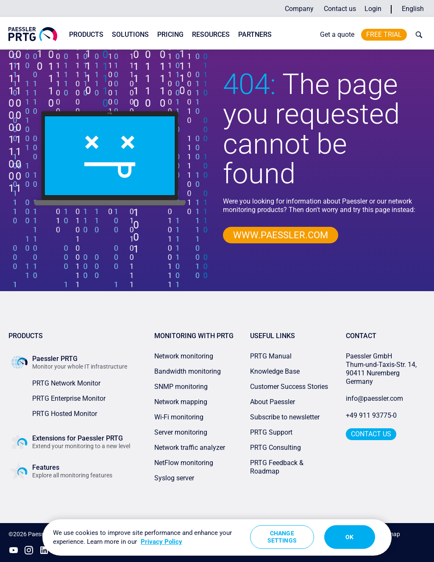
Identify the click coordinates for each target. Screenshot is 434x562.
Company (299, 9)
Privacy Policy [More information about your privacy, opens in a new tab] (161, 541)
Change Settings (282, 537)
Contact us (340, 9)
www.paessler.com (280, 235)
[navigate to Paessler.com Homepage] (32, 34)
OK (349, 537)
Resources (211, 34)
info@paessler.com (374, 398)
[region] (217, 537)
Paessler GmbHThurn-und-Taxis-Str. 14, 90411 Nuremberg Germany (382, 369)
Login (372, 9)
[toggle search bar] (417, 34)
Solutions (130, 34)
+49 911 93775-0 (371, 415)
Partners (255, 34)
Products (86, 34)
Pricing (170, 34)
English (413, 9)
